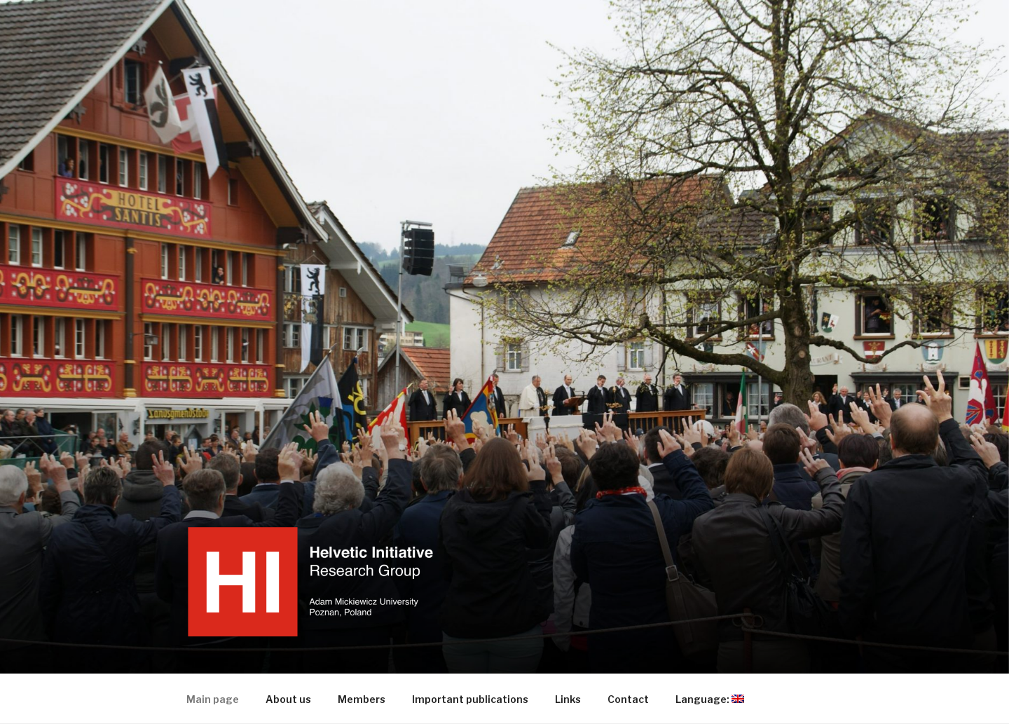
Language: (716, 699)
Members (361, 699)
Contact (628, 699)
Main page (212, 699)
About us (288, 699)
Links (568, 699)
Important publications (470, 699)
